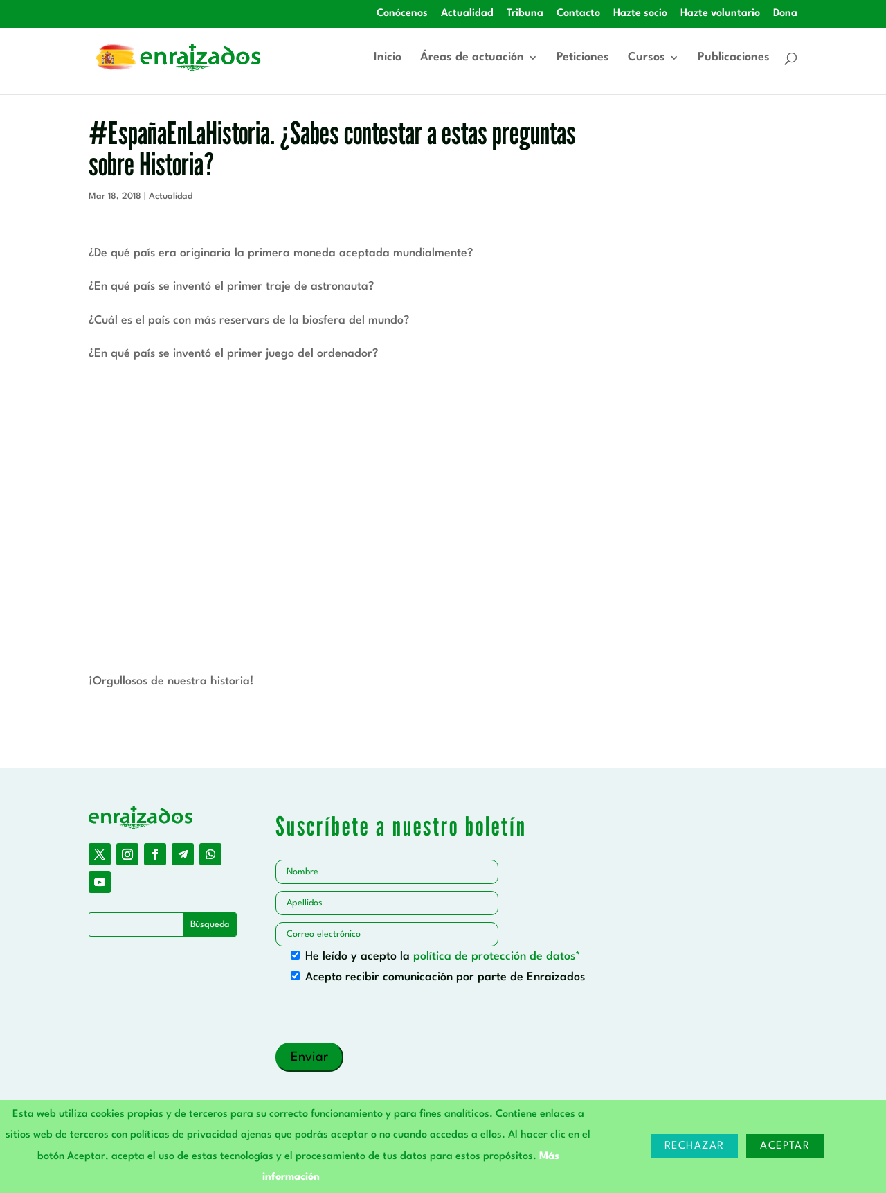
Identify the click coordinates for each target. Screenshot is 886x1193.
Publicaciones (734, 58)
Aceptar (785, 1146)
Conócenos (402, 13)
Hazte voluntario (720, 13)
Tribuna (525, 13)
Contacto (578, 13)
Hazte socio (640, 13)
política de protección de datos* (497, 956)
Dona (785, 13)
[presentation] (380, 1016)
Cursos (646, 58)
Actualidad (467, 13)
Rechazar (694, 1146)
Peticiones (583, 58)
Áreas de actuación (472, 58)
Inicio (387, 58)
